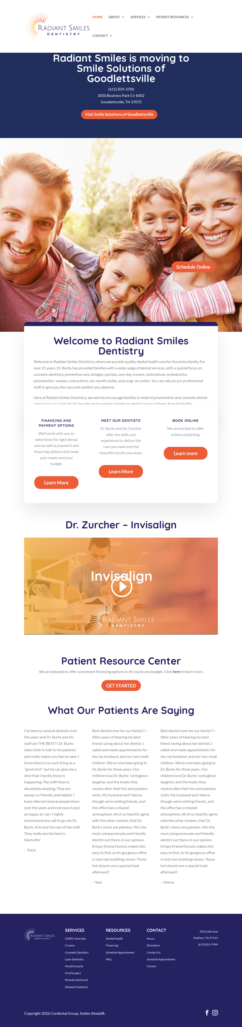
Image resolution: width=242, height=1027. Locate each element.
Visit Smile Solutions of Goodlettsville (119, 114)
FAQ (109, 959)
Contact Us (153, 952)
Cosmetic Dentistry (77, 952)
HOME (97, 17)
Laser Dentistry (74, 959)
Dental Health (114, 938)
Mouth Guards (74, 966)
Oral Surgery (73, 973)
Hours (151, 938)
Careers (151, 966)
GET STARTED (121, 685)
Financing (112, 945)
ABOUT (114, 17)
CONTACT (100, 36)
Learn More (56, 482)
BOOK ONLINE (186, 420)
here (176, 671)
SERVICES (138, 17)
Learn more (186, 453)
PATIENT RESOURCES (172, 17)
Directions (153, 945)
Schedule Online (193, 267)
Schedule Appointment (120, 952)
